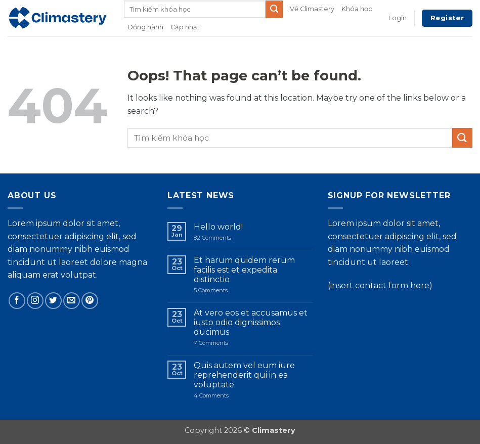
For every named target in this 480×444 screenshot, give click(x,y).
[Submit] (274, 9)
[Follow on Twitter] (53, 300)
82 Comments (221, 238)
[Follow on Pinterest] (89, 300)
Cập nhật (185, 27)
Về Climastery (312, 9)
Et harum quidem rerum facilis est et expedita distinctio (244, 269)
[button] (397, 18)
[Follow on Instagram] (35, 300)
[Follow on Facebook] (17, 300)
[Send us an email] (71, 300)
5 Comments (223, 290)
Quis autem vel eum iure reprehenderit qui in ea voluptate (244, 375)
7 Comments (226, 343)
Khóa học (356, 9)
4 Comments (230, 395)
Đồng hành (145, 27)
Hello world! (218, 227)
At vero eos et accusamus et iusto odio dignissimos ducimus (251, 322)
